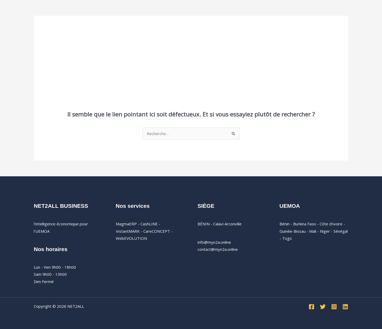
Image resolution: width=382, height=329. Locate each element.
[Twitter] (323, 307)
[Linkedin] (345, 307)
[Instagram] (334, 307)
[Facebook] (311, 307)
